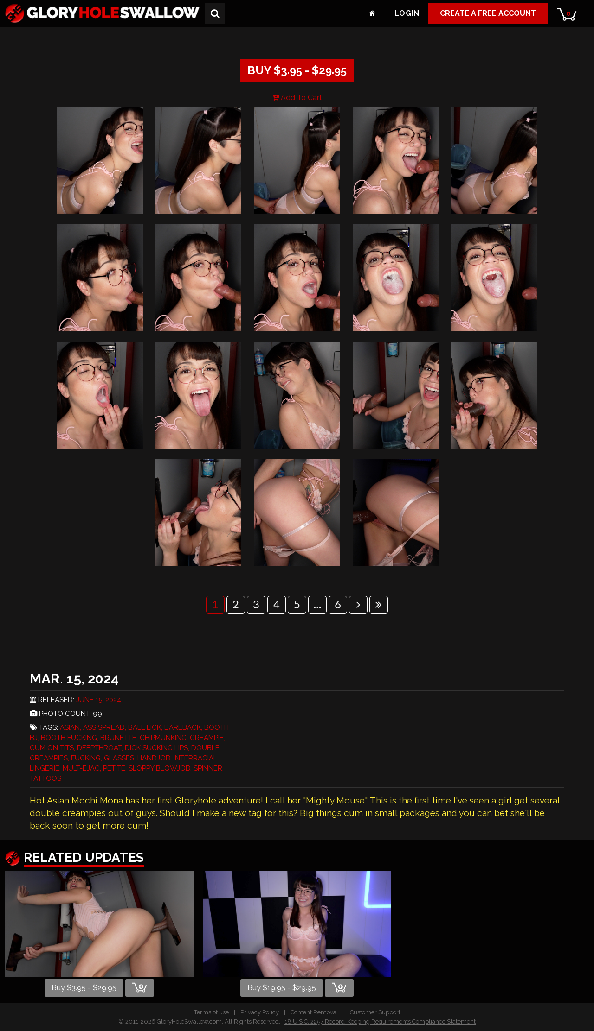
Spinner (208, 768)
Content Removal (314, 1012)
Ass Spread (104, 727)
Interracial (195, 758)
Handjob (153, 758)
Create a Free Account (488, 13)
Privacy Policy (259, 1012)
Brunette (118, 738)
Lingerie (44, 768)
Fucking (86, 758)
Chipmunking (163, 738)
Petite (114, 768)
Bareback (182, 727)
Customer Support (375, 1012)
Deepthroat (99, 748)
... (318, 604)
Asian (70, 727)
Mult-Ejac (81, 768)
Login (406, 13)
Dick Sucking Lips (156, 748)
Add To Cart (297, 97)
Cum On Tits (52, 748)
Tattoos (45, 778)
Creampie (207, 738)
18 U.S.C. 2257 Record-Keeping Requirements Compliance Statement (380, 1021)
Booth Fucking (69, 738)
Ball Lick (144, 727)
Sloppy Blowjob (159, 768)
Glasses (119, 758)
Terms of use (211, 1012)
